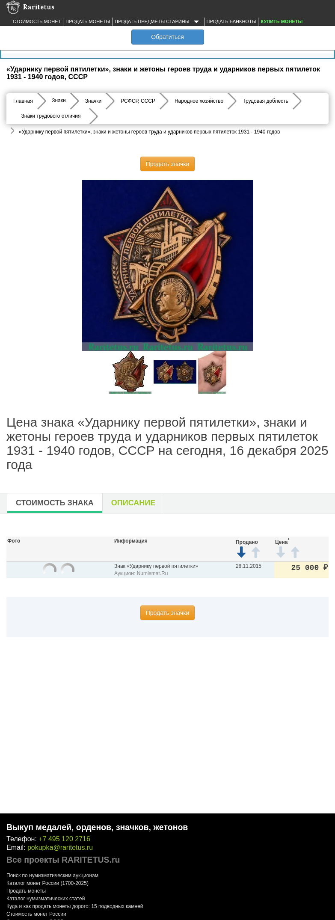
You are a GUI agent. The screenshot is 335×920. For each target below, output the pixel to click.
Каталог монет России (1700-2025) (47, 883)
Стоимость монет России (36, 914)
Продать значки (167, 163)
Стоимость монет (37, 21)
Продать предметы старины (158, 22)
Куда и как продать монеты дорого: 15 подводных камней (74, 906)
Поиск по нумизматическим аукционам (52, 875)
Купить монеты (281, 21)
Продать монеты (87, 21)
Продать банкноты (231, 21)
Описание (133, 503)
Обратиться (167, 36)
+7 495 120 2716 (64, 839)
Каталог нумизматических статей (45, 899)
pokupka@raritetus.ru (60, 847)
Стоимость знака (55, 503)
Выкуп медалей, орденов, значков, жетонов (97, 827)
